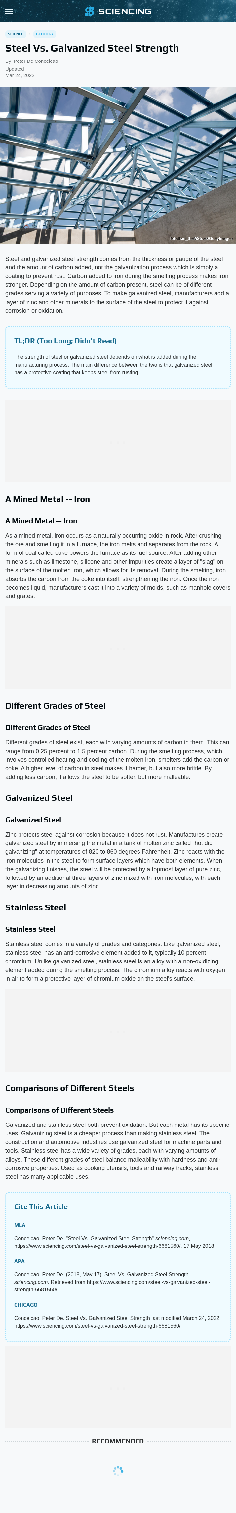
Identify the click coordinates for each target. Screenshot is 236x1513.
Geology (45, 34)
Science (15, 34)
